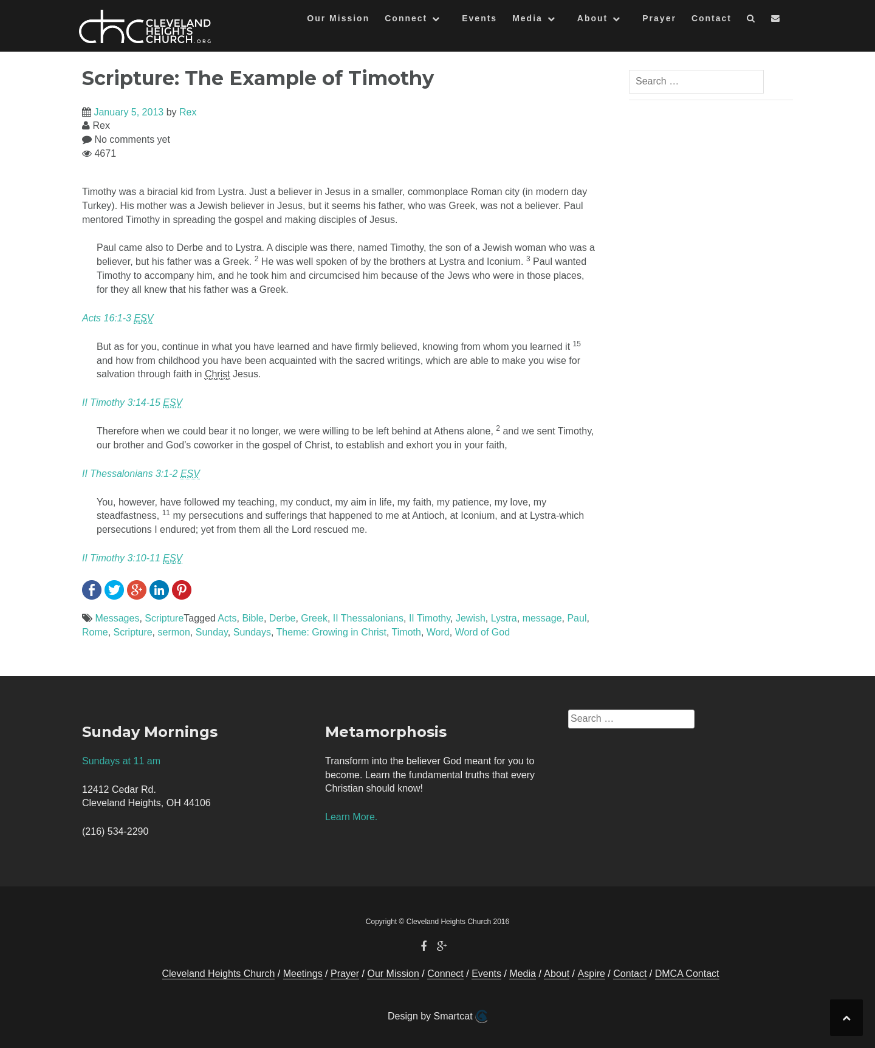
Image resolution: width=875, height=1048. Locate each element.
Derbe (282, 618)
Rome (95, 632)
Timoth (406, 632)
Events (479, 18)
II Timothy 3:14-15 (132, 402)
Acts (227, 618)
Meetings (303, 973)
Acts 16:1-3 (117, 318)
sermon (174, 632)
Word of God (482, 632)
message (542, 618)
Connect (406, 18)
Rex (187, 112)
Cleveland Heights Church (218, 973)
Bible (253, 618)
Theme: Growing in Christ (331, 632)
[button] (751, 20)
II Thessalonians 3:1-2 (141, 473)
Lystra (504, 618)
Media (527, 18)
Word (438, 632)
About (592, 18)
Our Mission (338, 18)
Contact (711, 18)
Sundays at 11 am (121, 761)
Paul (576, 618)
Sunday (212, 632)
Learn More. (351, 817)
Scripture (164, 618)
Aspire (591, 973)
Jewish (471, 618)
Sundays (252, 632)
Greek (314, 618)
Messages (117, 618)
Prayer (659, 18)
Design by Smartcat (437, 1016)
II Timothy (429, 618)
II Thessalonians (368, 618)
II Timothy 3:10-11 (132, 558)
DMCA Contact (687, 973)
